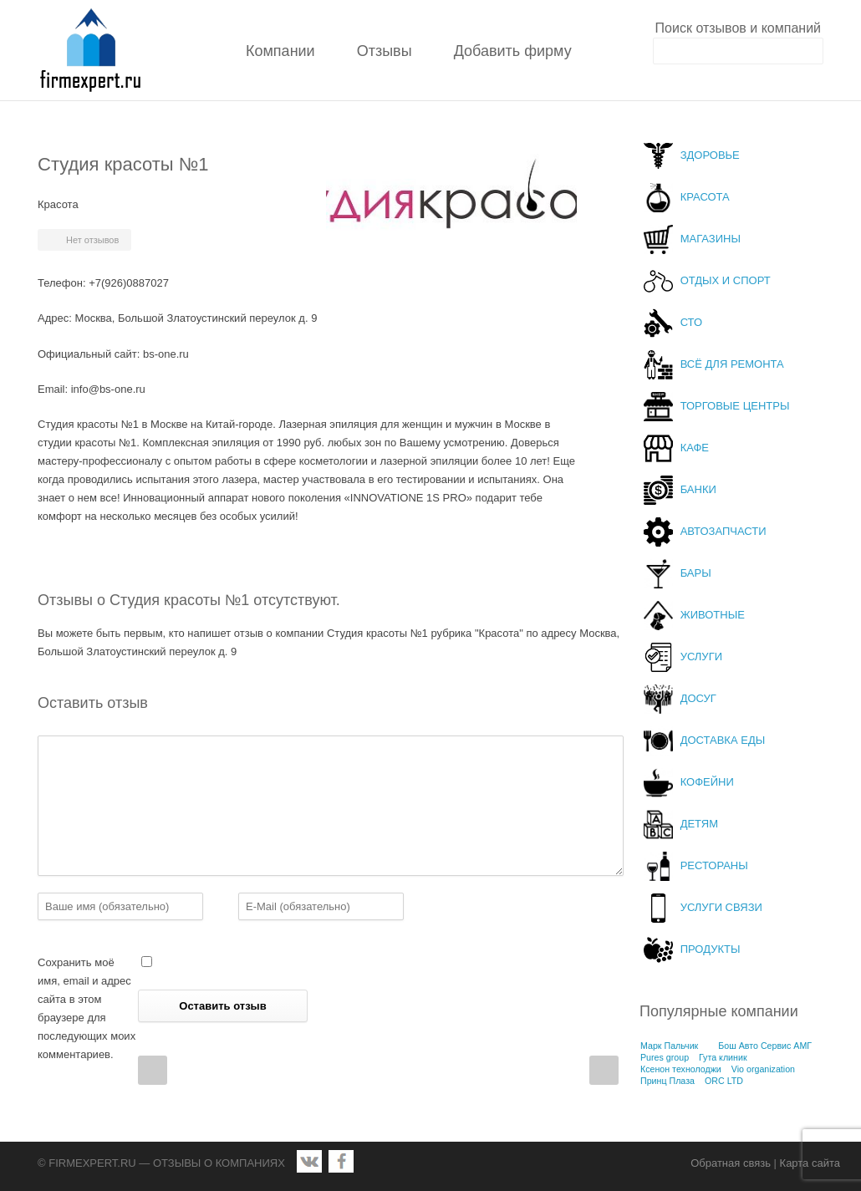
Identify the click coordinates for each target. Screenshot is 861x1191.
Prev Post (152, 1070)
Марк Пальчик (669, 1046)
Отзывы (384, 51)
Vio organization (763, 1069)
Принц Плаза (667, 1081)
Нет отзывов (92, 240)
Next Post (604, 1070)
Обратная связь (730, 1163)
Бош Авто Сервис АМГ (765, 1046)
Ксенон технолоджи (680, 1069)
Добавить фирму (513, 51)
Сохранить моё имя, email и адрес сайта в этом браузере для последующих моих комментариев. (86, 1008)
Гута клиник (723, 1057)
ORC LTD (724, 1081)
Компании (280, 51)
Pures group (664, 1057)
